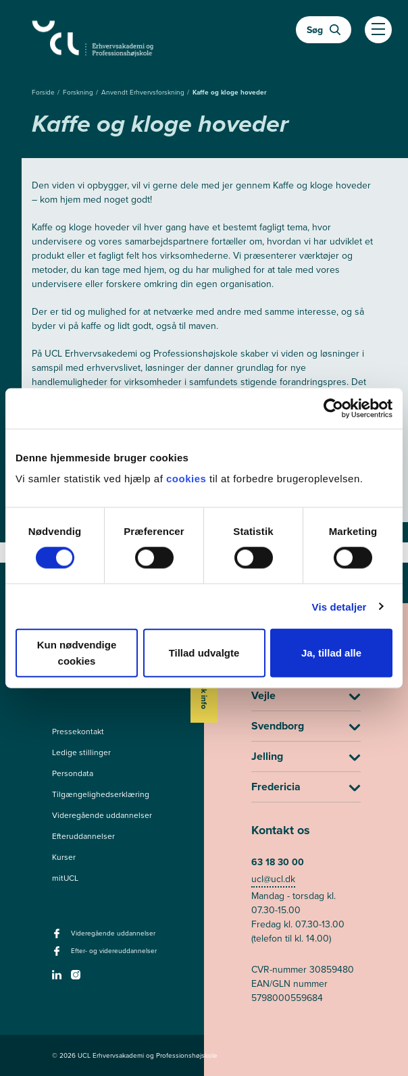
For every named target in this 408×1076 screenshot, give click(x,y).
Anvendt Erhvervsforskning (143, 92)
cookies (187, 478)
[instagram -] (77, 979)
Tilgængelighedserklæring (100, 794)
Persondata (72, 773)
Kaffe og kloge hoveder (230, 92)
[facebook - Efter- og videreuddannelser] (58, 955)
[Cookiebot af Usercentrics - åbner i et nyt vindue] (333, 408)
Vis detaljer (339, 606)
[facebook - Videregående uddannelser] (58, 937)
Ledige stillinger (81, 752)
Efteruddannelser (83, 836)
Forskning (79, 92)
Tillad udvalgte (204, 653)
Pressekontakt (78, 731)
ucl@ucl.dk (273, 879)
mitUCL (65, 878)
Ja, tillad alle (331, 653)
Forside (44, 92)
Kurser (64, 857)
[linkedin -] (58, 979)
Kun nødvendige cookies (77, 653)
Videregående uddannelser (102, 815)
